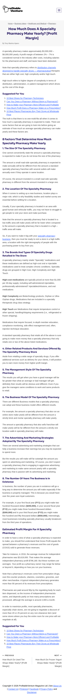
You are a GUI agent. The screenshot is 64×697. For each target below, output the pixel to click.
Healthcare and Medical (37, 24)
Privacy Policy (46, 689)
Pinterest (24, 689)
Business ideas (20, 24)
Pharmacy (52, 24)
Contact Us (13, 689)
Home (10, 24)
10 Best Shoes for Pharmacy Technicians (25, 98)
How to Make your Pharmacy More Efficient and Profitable (33, 105)
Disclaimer (31, 692)
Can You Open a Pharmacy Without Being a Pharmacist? (32, 101)
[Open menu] (59, 10)
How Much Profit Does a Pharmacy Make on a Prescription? (34, 108)
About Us (57, 686)
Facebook (34, 689)
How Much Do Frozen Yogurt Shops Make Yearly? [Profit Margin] (48, 660)
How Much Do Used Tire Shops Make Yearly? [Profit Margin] (16, 660)
